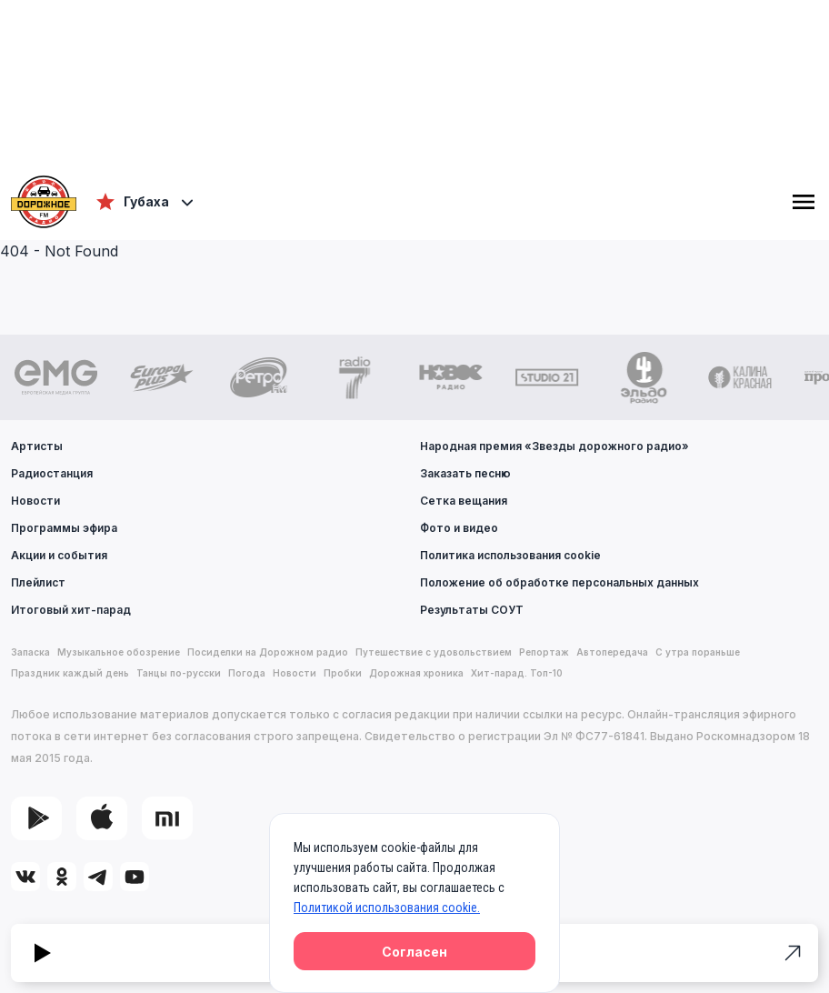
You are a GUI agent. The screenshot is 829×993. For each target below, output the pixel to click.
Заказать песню (465, 473)
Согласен (414, 951)
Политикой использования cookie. (387, 907)
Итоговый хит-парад (71, 610)
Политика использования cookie (510, 555)
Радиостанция (52, 473)
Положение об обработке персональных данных (559, 582)
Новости (35, 500)
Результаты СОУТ (472, 610)
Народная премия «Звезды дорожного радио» (554, 446)
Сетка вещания (463, 500)
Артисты (37, 446)
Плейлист (38, 582)
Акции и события (59, 555)
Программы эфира (64, 528)
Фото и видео (459, 528)
